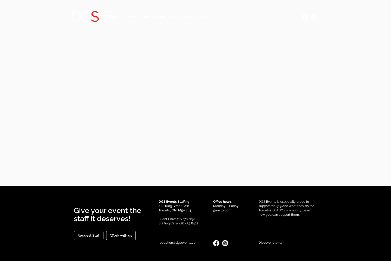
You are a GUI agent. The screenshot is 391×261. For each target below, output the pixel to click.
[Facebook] (305, 17)
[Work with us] (121, 235)
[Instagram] (314, 17)
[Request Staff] (88, 235)
